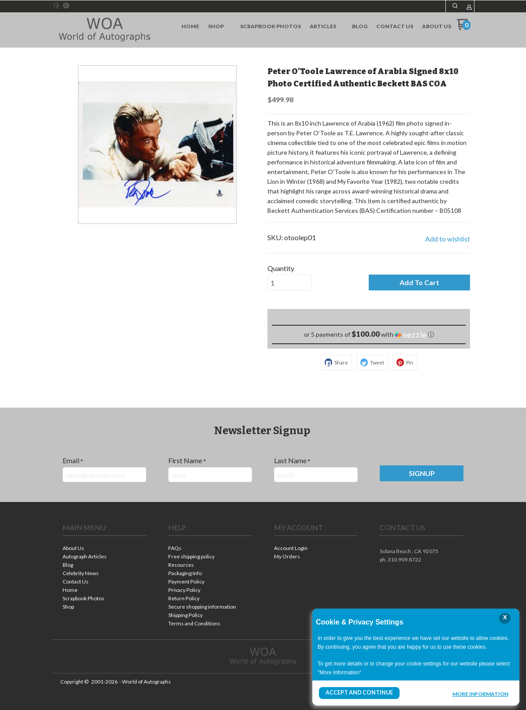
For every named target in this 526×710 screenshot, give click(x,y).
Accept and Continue (358, 693)
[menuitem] (190, 26)
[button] (455, 5)
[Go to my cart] (463, 27)
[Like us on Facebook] (57, 6)
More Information (480, 694)
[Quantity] (289, 282)
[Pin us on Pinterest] (66, 6)
